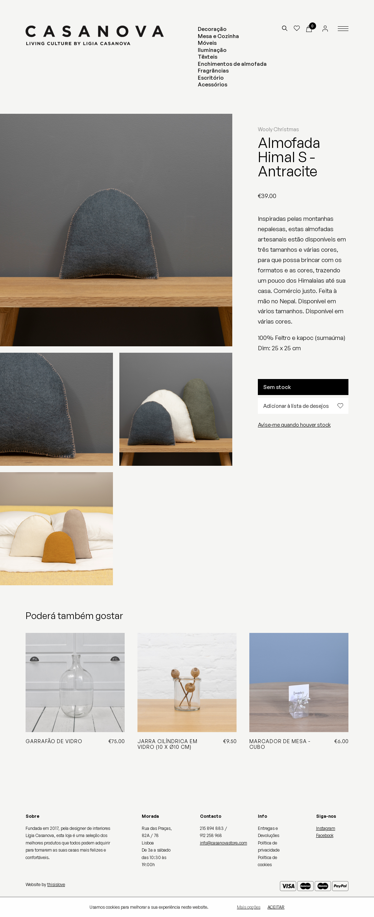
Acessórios (212, 84)
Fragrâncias (213, 70)
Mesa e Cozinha (218, 36)
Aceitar (275, 907)
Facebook (325, 835)
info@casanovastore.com (223, 843)
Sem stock (277, 387)
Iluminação (212, 50)
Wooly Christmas (278, 129)
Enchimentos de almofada (232, 63)
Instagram (325, 828)
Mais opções (248, 907)
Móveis (207, 42)
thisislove (56, 884)
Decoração (212, 29)
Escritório (211, 77)
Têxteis (207, 56)
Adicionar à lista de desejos (303, 405)
